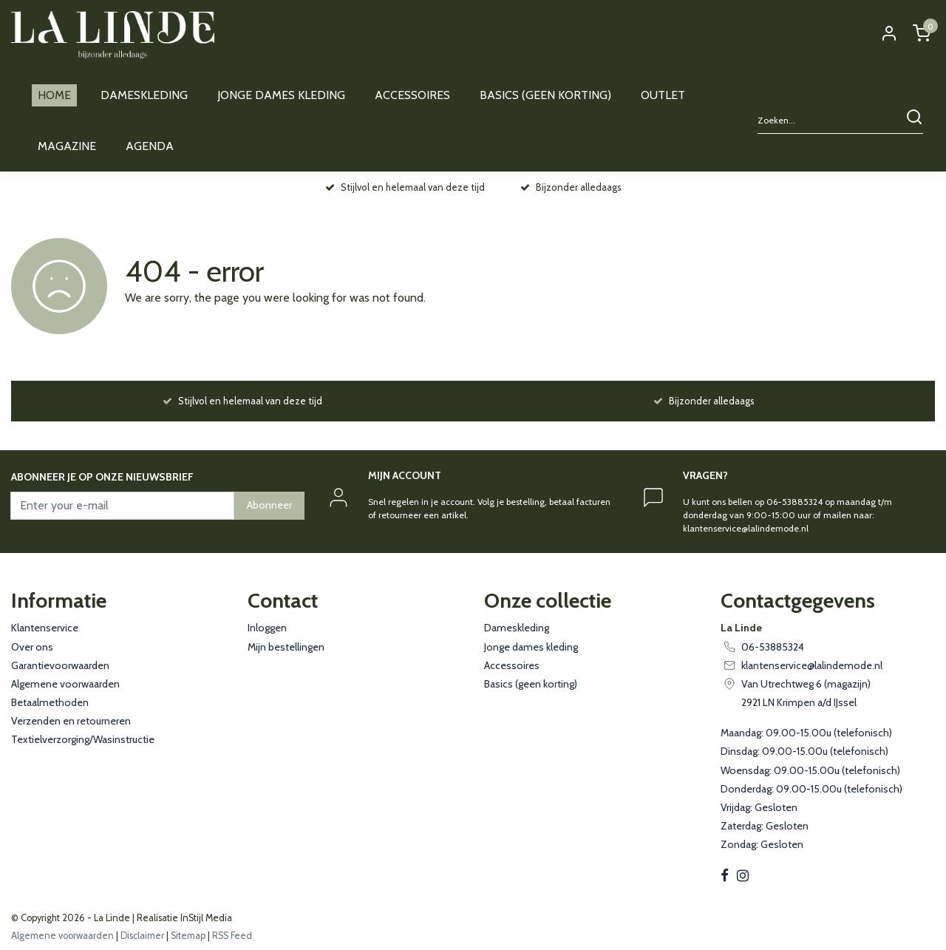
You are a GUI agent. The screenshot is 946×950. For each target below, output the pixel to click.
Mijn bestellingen (286, 647)
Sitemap (188, 935)
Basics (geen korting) (530, 684)
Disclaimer (142, 935)
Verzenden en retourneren (71, 720)
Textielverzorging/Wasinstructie (82, 739)
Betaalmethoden (50, 702)
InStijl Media (205, 917)
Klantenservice (44, 627)
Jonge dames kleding (531, 647)
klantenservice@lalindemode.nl (811, 665)
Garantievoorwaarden (60, 665)
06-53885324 (772, 647)
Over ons (32, 647)
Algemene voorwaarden (65, 684)
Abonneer (269, 505)
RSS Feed (232, 935)
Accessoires (512, 665)
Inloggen (267, 627)
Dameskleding (516, 627)
